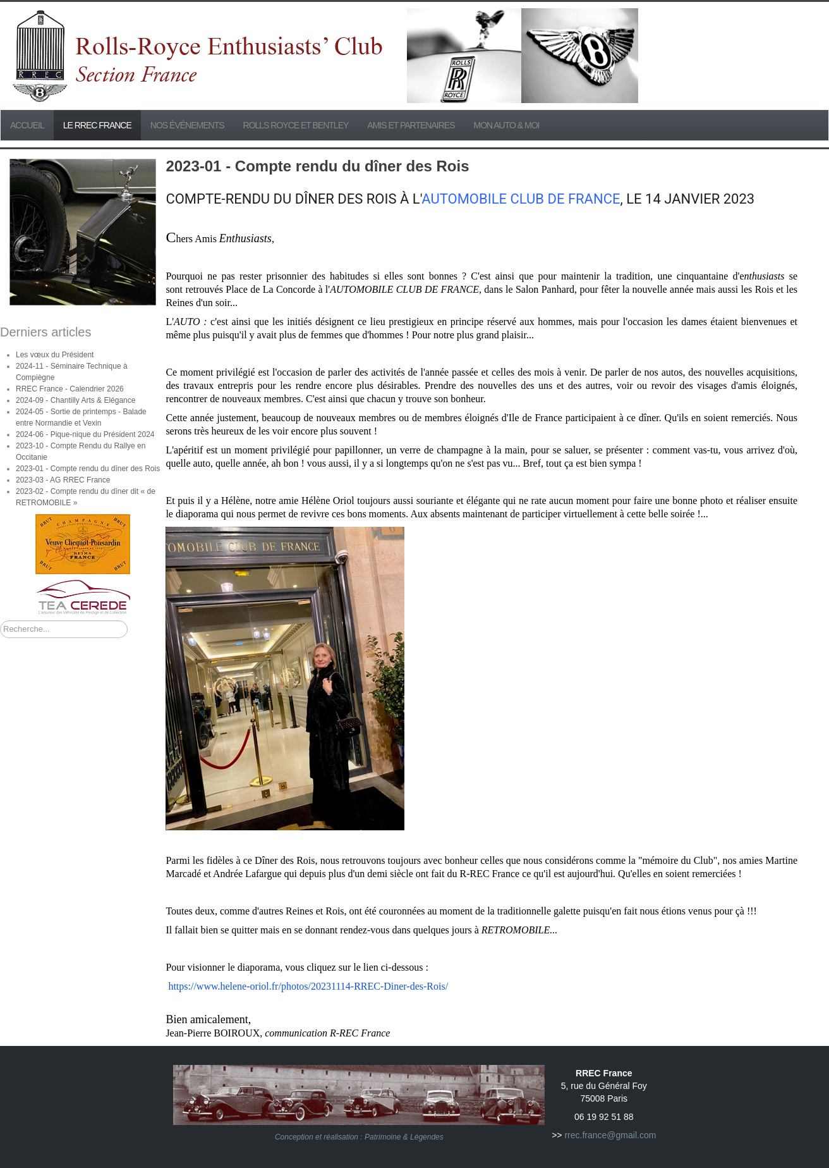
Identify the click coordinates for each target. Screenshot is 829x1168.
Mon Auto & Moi (507, 125)
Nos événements (187, 125)
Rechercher (0, 620)
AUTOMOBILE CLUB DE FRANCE (520, 199)
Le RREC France (97, 125)
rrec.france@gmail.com (610, 1135)
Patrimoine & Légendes (404, 1137)
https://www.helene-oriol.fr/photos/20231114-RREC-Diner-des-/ (308, 986)
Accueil (27, 125)
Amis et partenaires (410, 125)
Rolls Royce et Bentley (296, 125)
